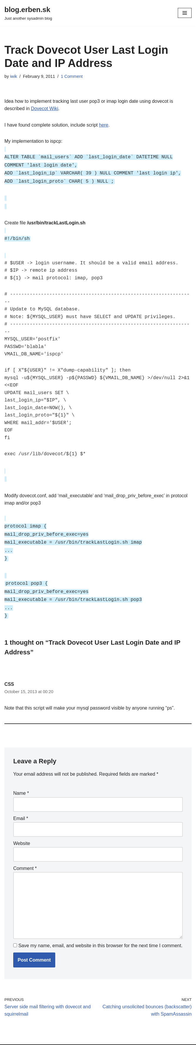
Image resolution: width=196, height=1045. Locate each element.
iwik (13, 76)
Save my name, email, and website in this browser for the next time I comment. (100, 934)
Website (21, 831)
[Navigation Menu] (185, 13)
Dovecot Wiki (44, 108)
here (104, 124)
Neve (9, 1038)
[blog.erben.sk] (28, 13)
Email (20, 806)
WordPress (56, 1038)
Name (21, 781)
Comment (25, 856)
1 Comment (72, 76)
